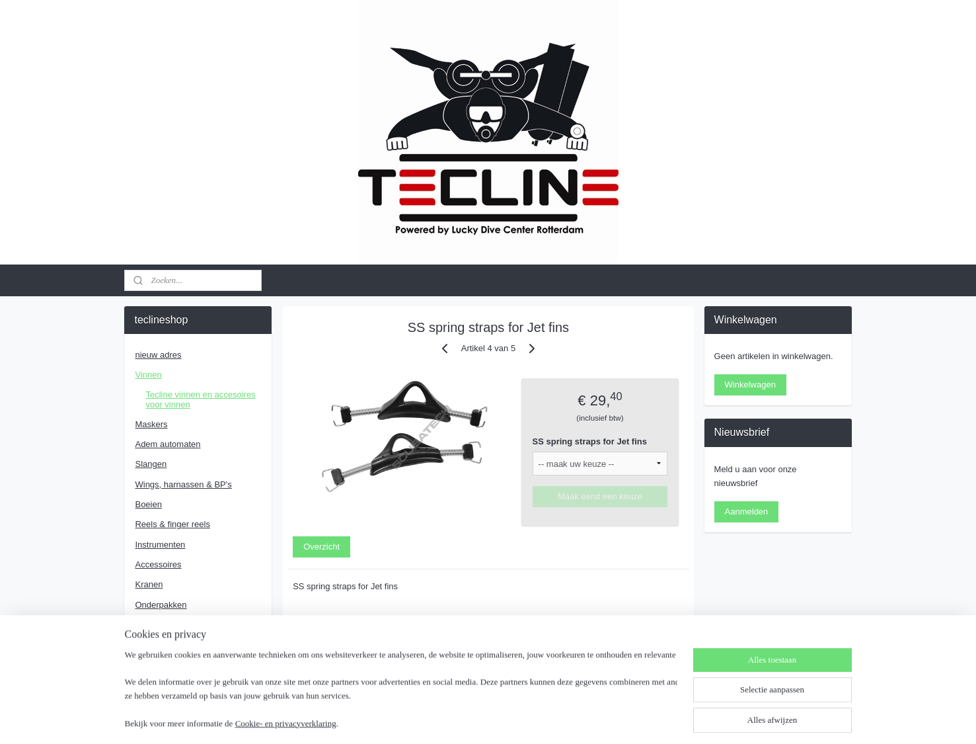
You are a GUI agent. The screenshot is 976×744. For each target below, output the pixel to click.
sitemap (444, 719)
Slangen (151, 464)
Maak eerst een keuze (600, 496)
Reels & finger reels (172, 524)
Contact (150, 644)
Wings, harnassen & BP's (183, 484)
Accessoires (158, 564)
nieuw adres (158, 355)
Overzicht (321, 547)
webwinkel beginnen (510, 719)
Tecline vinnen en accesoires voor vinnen (200, 399)
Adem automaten (167, 444)
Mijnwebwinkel (612, 719)
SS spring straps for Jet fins (589, 441)
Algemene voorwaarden (180, 664)
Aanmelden (747, 512)
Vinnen (148, 375)
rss (467, 719)
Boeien (148, 504)
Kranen (149, 584)
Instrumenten (160, 545)
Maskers (151, 424)
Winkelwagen (750, 385)
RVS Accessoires (167, 625)
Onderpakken (160, 605)
